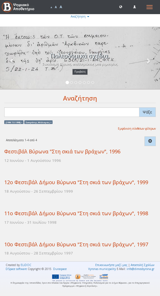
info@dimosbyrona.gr (140, 269)
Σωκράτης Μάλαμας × (38, 122)
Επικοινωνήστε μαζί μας (111, 265)
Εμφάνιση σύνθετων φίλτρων (137, 128)
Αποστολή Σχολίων (142, 265)
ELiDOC (26, 265)
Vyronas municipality (102, 269)
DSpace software (16, 269)
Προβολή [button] (80, 71)
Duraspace (60, 269)
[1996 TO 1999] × (14, 122)
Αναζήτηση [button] (80, 16)
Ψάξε (147, 112)
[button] (120, 6)
